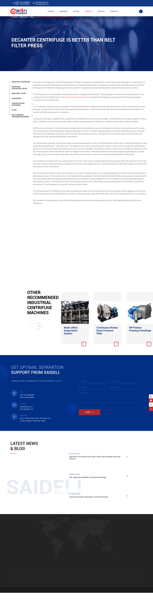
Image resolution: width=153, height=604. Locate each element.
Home (15, 17)
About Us (101, 11)
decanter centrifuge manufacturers (77, 97)
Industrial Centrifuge (21, 82)
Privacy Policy (108, 591)
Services (76, 11)
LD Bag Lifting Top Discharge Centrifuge (56, 554)
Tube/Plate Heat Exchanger (18, 104)
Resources (88, 11)
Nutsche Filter (80, 547)
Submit (90, 412)
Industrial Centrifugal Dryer (19, 88)
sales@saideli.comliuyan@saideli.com (42, 3)
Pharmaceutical (112, 527)
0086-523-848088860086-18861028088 (22, 3)
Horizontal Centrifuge (20, 522)
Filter (14, 110)
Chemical (110, 530)
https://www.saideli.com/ (135, 544)
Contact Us (114, 11)
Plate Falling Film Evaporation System (88, 563)
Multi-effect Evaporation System (71, 330)
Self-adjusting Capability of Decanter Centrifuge (87, 478)
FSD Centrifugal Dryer (82, 534)
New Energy (111, 540)
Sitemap (96, 591)
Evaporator (16, 98)
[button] (39, 326)
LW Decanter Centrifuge (18, 550)
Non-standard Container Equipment (20, 116)
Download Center (133, 537)
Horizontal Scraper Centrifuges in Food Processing (88, 498)
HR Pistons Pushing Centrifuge (140, 329)
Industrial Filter (19, 93)
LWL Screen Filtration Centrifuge (21, 547)
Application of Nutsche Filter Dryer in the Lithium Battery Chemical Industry (94, 459)
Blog (32, 17)
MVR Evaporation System (84, 560)
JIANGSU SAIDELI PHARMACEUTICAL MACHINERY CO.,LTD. (40, 591)
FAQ (128, 530)
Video (129, 540)
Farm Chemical (112, 537)
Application (64, 11)
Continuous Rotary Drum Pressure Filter (107, 330)
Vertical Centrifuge (52, 522)
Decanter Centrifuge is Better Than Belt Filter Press (55, 17)
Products (51, 11)
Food (109, 534)
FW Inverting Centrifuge (18, 557)
